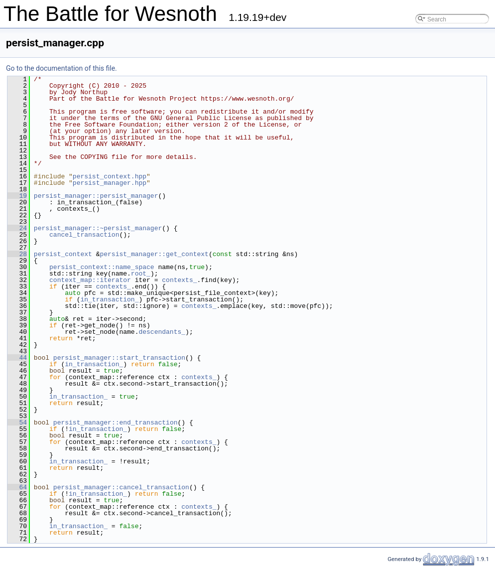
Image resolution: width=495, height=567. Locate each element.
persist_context (63, 254)
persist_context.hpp (109, 176)
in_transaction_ (109, 299)
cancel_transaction (84, 234)
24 (17, 228)
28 (17, 254)
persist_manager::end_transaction (115, 422)
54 (17, 422)
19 (17, 195)
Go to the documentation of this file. (61, 68)
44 (17, 357)
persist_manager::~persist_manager (98, 228)
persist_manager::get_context (154, 254)
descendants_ (161, 331)
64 (17, 487)
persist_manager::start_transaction (119, 357)
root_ (140, 273)
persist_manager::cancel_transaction (121, 487)
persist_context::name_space (101, 267)
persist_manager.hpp (109, 182)
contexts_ (179, 280)
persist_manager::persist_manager (96, 195)
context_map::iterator (90, 280)
